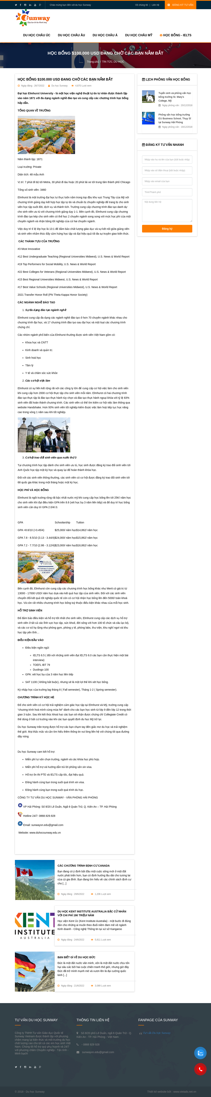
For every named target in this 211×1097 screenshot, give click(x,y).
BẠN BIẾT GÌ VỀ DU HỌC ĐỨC (76, 957)
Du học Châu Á (105, 35)
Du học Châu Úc (36, 35)
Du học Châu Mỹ (138, 35)
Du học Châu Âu (71, 35)
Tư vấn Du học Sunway (157, 1032)
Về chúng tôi (141, 5)
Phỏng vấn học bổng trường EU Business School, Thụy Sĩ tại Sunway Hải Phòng (174, 118)
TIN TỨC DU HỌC (113, 61)
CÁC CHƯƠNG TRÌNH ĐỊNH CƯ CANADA (83, 865)
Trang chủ (93, 61)
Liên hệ (155, 5)
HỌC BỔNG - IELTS (176, 35)
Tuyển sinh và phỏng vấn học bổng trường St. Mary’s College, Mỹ (174, 97)
